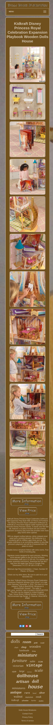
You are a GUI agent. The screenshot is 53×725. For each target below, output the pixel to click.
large (21, 671)
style (14, 671)
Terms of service (27, 721)
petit (35, 643)
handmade (24, 650)
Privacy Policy (27, 717)
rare (27, 693)
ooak (38, 696)
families (41, 701)
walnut (18, 696)
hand (34, 693)
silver (42, 692)
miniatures (18, 688)
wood (42, 643)
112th (40, 662)
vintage (34, 665)
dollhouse (27, 675)
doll (35, 681)
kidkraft (15, 700)
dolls (15, 641)
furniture (19, 660)
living (34, 651)
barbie (33, 700)
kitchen (29, 672)
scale (39, 670)
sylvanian (25, 701)
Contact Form (27, 714)
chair (16, 647)
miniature (27, 655)
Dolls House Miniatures (27, 710)
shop (23, 647)
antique (16, 692)
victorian (18, 665)
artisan (22, 681)
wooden (35, 646)
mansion (29, 697)
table (32, 661)
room (27, 642)
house (35, 687)
